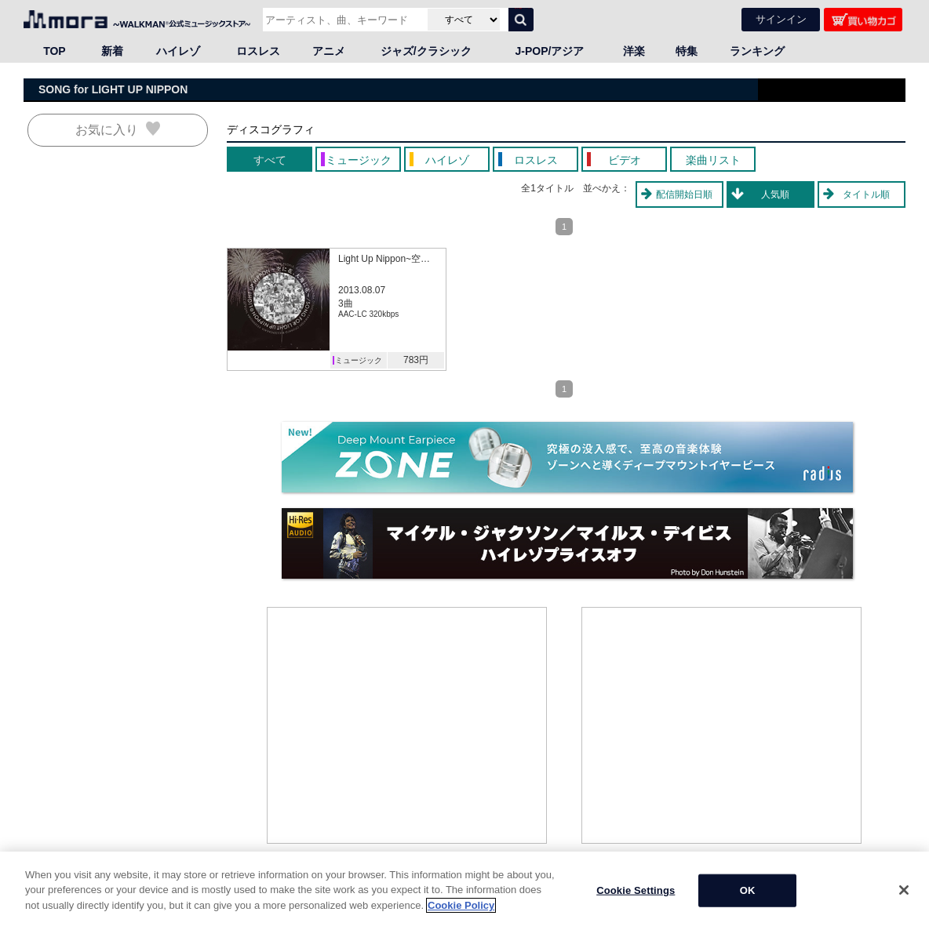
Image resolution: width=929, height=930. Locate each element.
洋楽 (634, 51)
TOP (54, 51)
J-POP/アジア (550, 51)
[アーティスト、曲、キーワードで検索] (343, 19)
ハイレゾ (178, 51)
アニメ (328, 51)
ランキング (757, 51)
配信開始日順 (684, 194)
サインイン (781, 19)
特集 (687, 51)
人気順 (775, 194)
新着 (112, 51)
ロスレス (258, 51)
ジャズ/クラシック (426, 51)
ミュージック (358, 360)
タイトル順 (866, 194)
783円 (415, 359)
